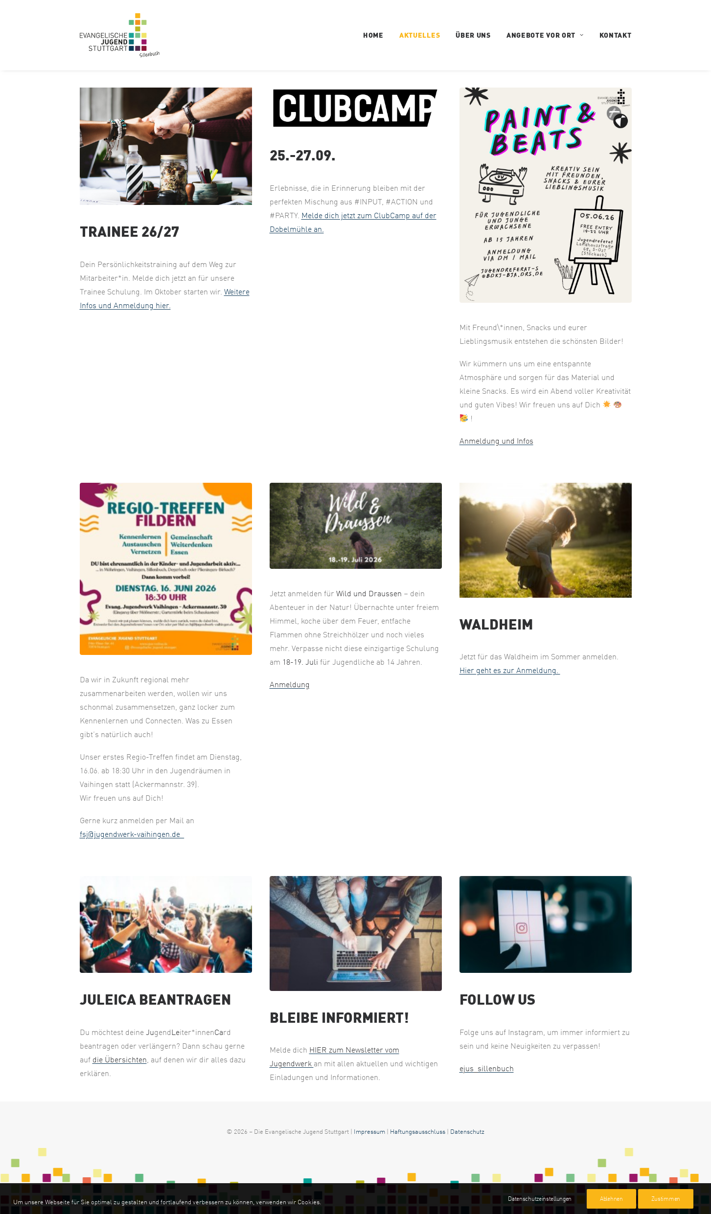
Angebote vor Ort (545, 35)
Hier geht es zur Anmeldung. (509, 670)
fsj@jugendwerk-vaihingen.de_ (132, 834)
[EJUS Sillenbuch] (120, 35)
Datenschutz (467, 1131)
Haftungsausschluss (417, 1131)
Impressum (369, 1131)
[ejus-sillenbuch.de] (356, 108)
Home (373, 35)
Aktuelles (419, 35)
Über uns (473, 35)
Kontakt (615, 35)
